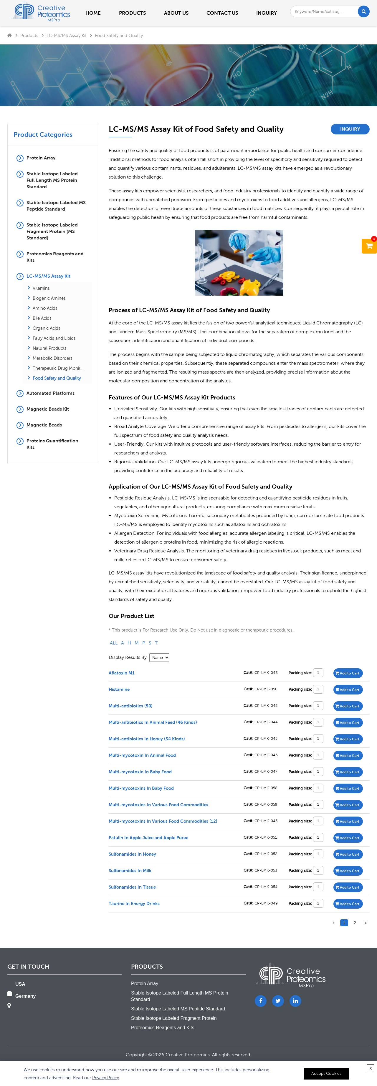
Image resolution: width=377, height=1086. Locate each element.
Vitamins (41, 288)
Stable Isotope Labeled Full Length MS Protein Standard (52, 180)
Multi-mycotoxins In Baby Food (141, 788)
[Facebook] (261, 1001)
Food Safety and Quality (119, 35)
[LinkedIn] (295, 1001)
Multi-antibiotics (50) (131, 705)
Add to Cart (347, 673)
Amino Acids (45, 308)
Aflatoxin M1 (122, 672)
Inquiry (266, 13)
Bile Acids (42, 318)
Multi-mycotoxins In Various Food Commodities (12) (163, 821)
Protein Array (41, 158)
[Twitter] (278, 1001)
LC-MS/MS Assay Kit (67, 35)
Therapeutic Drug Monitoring (58, 368)
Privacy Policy (105, 1077)
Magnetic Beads (44, 425)
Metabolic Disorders (52, 358)
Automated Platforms (51, 393)
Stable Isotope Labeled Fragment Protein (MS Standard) (52, 231)
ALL (114, 643)
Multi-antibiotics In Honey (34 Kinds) (147, 738)
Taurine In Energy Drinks (134, 903)
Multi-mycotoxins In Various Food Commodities (158, 804)
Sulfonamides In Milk (130, 870)
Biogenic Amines (49, 298)
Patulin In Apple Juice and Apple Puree (148, 837)
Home (93, 13)
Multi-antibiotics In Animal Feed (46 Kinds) (153, 722)
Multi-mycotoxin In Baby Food (140, 771)
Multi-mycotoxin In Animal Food (142, 755)
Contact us (222, 13)
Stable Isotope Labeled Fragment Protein (174, 1018)
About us (176, 13)
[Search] (364, 11)
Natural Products (50, 348)
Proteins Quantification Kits (52, 444)
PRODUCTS (132, 13)
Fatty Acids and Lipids (54, 338)
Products (29, 35)
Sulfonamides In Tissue (132, 887)
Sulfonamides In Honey (132, 854)
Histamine (119, 689)
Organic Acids (46, 328)
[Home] (9, 35)
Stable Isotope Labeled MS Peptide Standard (56, 206)
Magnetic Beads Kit (48, 409)
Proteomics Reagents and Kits (55, 257)
